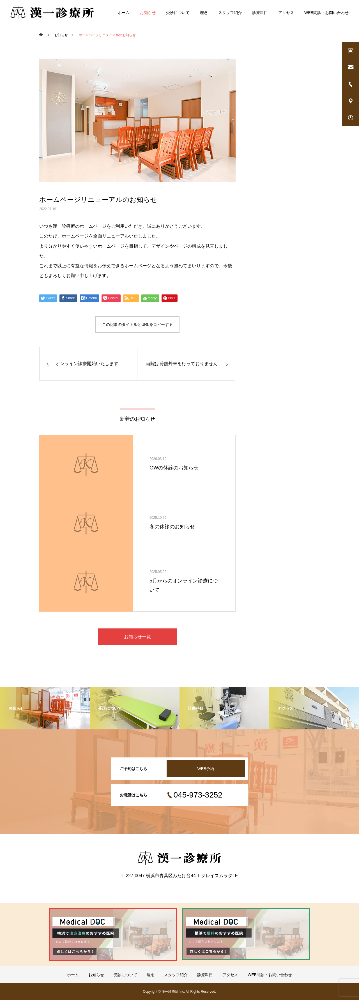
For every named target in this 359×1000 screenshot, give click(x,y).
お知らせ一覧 (137, 636)
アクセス (286, 12)
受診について (178, 12)
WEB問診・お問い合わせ (326, 12)
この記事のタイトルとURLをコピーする (137, 324)
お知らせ (148, 12)
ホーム (124, 12)
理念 (204, 12)
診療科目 (260, 12)
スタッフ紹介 (230, 12)
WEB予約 (205, 768)
